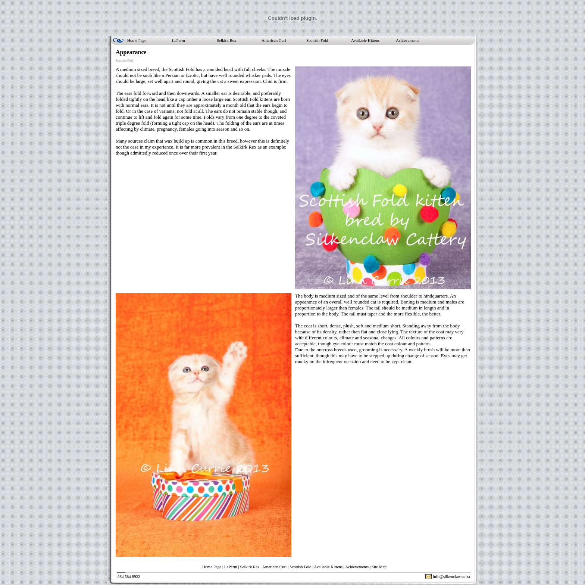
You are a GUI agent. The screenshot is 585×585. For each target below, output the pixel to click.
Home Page (136, 40)
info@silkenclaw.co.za (451, 576)
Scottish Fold (317, 40)
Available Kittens (365, 40)
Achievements (407, 40)
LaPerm (178, 40)
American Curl (274, 40)
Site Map (379, 566)
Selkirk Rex (226, 40)
